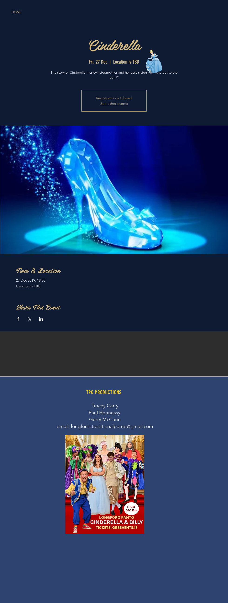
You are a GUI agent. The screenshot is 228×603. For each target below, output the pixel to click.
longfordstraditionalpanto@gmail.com (112, 426)
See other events (114, 103)
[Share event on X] (29, 319)
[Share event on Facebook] (18, 319)
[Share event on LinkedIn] (41, 319)
